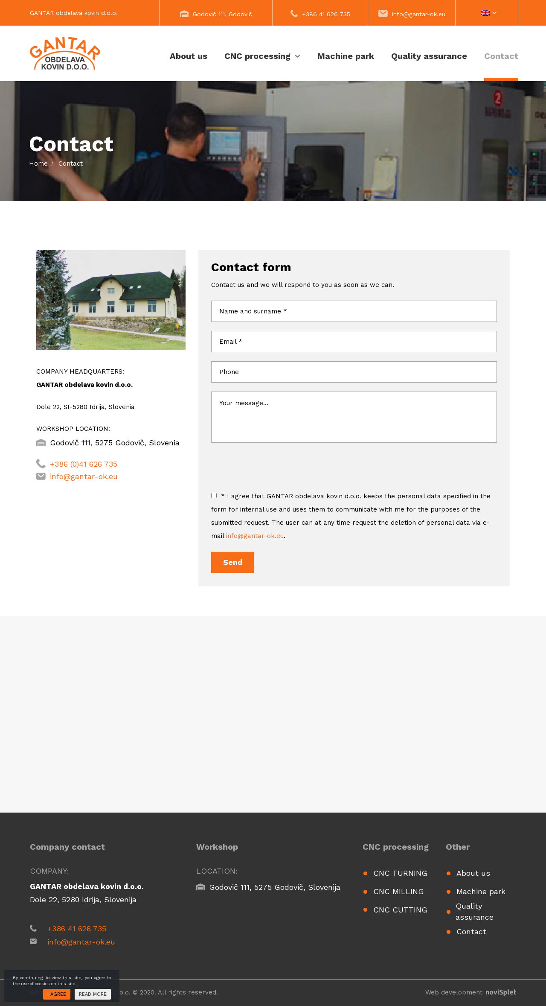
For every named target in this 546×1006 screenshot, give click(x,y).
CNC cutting (400, 909)
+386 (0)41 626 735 (83, 463)
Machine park (345, 56)
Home (38, 163)
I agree (56, 994)
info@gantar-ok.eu (418, 14)
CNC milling (398, 891)
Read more (93, 994)
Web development (470, 992)
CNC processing (262, 56)
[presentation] (276, 473)
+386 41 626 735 (326, 14)
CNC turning (400, 873)
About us (188, 56)
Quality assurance (429, 56)
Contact (501, 56)
